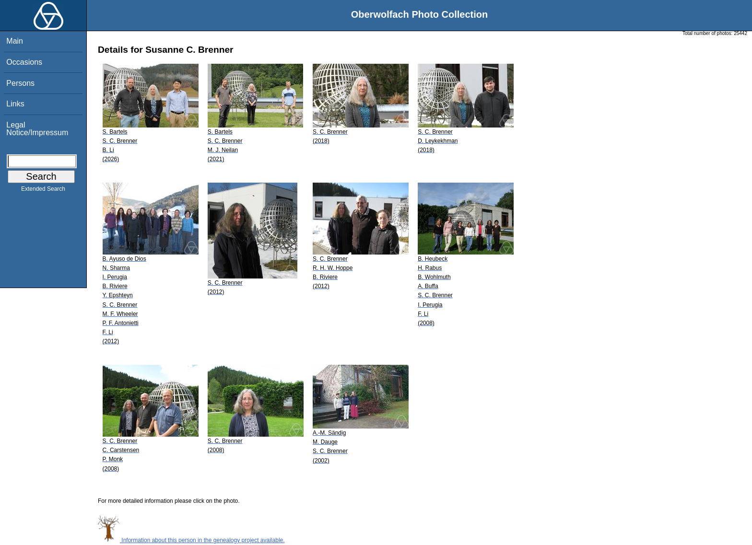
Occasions (24, 62)
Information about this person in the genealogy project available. (191, 540)
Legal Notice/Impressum (37, 129)
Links (15, 104)
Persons (20, 83)
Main (14, 41)
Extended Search (43, 191)
